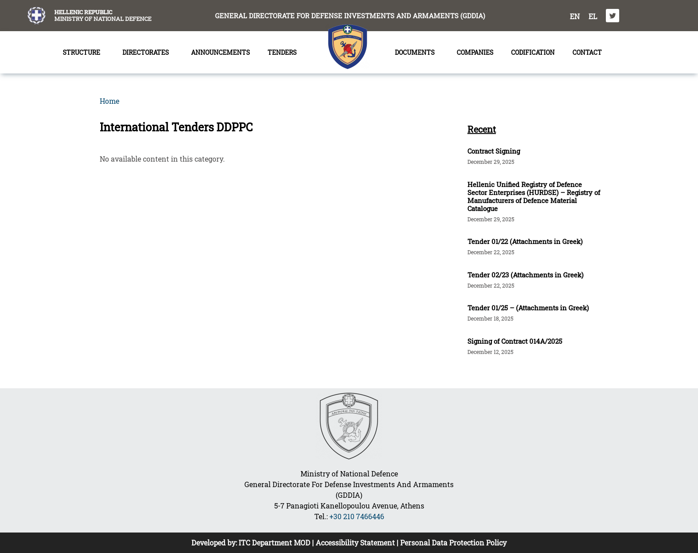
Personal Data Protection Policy (453, 542)
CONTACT (587, 52)
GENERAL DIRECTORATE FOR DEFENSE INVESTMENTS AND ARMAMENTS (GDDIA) (350, 15)
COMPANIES (475, 52)
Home (109, 101)
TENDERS (284, 52)
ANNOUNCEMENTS (220, 52)
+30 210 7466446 (356, 516)
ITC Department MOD (274, 542)
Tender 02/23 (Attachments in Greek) (525, 274)
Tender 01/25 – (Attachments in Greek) (528, 307)
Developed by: (215, 542)
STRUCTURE (84, 52)
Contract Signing (493, 150)
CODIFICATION (533, 52)
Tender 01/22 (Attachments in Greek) (525, 241)
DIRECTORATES (147, 52)
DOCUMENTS (417, 52)
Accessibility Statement (355, 542)
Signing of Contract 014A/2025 (514, 341)
